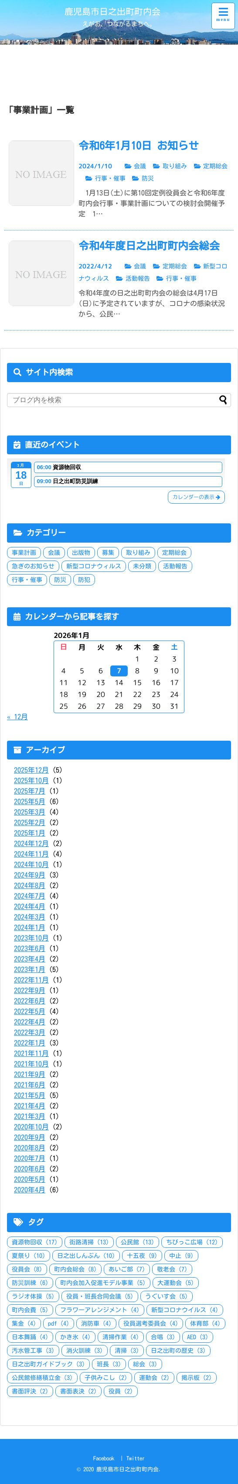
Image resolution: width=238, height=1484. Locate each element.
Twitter (135, 1458)
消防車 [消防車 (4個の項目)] (96, 1323)
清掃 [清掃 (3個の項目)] (127, 1351)
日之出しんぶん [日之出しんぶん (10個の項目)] (86, 1256)
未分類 (142, 566)
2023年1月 (29, 969)
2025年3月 (29, 811)
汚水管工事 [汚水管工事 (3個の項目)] (33, 1351)
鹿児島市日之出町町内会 (112, 11)
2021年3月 (29, 1116)
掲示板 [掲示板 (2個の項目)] (196, 1378)
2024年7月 (29, 895)
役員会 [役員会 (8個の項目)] (27, 1269)
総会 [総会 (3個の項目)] (145, 1364)
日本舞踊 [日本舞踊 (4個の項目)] (30, 1337)
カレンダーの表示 (196, 497)
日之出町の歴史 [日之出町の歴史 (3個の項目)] (178, 1351)
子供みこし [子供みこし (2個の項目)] (106, 1378)
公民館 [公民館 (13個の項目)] (137, 1242)
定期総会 (174, 553)
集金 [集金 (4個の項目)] (24, 1323)
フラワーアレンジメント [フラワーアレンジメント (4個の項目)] (99, 1310)
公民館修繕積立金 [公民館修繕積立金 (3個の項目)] (42, 1378)
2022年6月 (29, 1000)
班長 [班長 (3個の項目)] (109, 1364)
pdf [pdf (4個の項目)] (58, 1323)
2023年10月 (31, 937)
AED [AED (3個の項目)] (197, 1337)
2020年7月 (29, 1158)
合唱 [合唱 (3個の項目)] (163, 1337)
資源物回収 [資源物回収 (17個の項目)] (35, 1242)
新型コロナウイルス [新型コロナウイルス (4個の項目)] (184, 1310)
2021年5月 (29, 1095)
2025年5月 (29, 801)
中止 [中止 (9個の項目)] (181, 1256)
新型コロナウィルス (93, 566)
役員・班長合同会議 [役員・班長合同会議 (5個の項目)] (99, 1296)
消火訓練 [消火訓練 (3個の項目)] (84, 1351)
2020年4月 (29, 1189)
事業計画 (24, 553)
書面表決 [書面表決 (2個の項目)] (78, 1391)
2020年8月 (29, 1147)
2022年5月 (29, 1011)
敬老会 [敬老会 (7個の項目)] (172, 1269)
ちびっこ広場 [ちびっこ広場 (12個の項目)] (192, 1242)
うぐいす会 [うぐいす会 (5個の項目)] (166, 1296)
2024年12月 (31, 843)
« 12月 (17, 716)
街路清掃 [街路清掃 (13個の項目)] (89, 1242)
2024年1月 (29, 927)
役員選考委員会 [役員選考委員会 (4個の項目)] (150, 1323)
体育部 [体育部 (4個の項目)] (205, 1323)
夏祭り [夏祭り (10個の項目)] (28, 1256)
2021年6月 (29, 1084)
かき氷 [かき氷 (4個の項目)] (75, 1337)
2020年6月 (29, 1168)
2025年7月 (29, 790)
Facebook (103, 1458)
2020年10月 (31, 1126)
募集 (108, 553)
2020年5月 (29, 1179)
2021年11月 (31, 1053)
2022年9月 (29, 990)
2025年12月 (31, 769)
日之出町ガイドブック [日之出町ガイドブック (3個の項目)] (48, 1364)
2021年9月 (29, 1074)
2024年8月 (29, 885)
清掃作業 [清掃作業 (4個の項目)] (120, 1337)
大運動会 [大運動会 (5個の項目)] (175, 1283)
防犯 (84, 580)
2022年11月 (31, 979)
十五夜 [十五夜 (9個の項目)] (142, 1256)
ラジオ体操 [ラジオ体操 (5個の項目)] (33, 1296)
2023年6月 (29, 948)
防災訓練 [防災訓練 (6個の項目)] (30, 1283)
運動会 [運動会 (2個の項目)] (154, 1378)
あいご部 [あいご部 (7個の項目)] (127, 1269)
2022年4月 (29, 1021)
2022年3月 (29, 1032)
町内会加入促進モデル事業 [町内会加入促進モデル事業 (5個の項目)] (103, 1283)
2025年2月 (29, 822)
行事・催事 (27, 580)
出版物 (81, 553)
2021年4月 (29, 1105)
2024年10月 (31, 864)
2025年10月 (31, 780)
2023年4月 (29, 958)
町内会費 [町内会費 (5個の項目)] (30, 1310)
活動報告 (175, 566)
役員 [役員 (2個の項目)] (121, 1391)
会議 (54, 553)
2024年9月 (29, 874)
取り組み (138, 553)
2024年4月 (29, 906)
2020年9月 (29, 1137)
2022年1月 (29, 1042)
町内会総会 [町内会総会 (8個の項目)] (75, 1269)
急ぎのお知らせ (33, 566)
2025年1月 (29, 832)
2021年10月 (31, 1063)
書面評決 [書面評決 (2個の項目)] (30, 1391)
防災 (60, 580)
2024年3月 (29, 916)
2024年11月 (31, 853)
